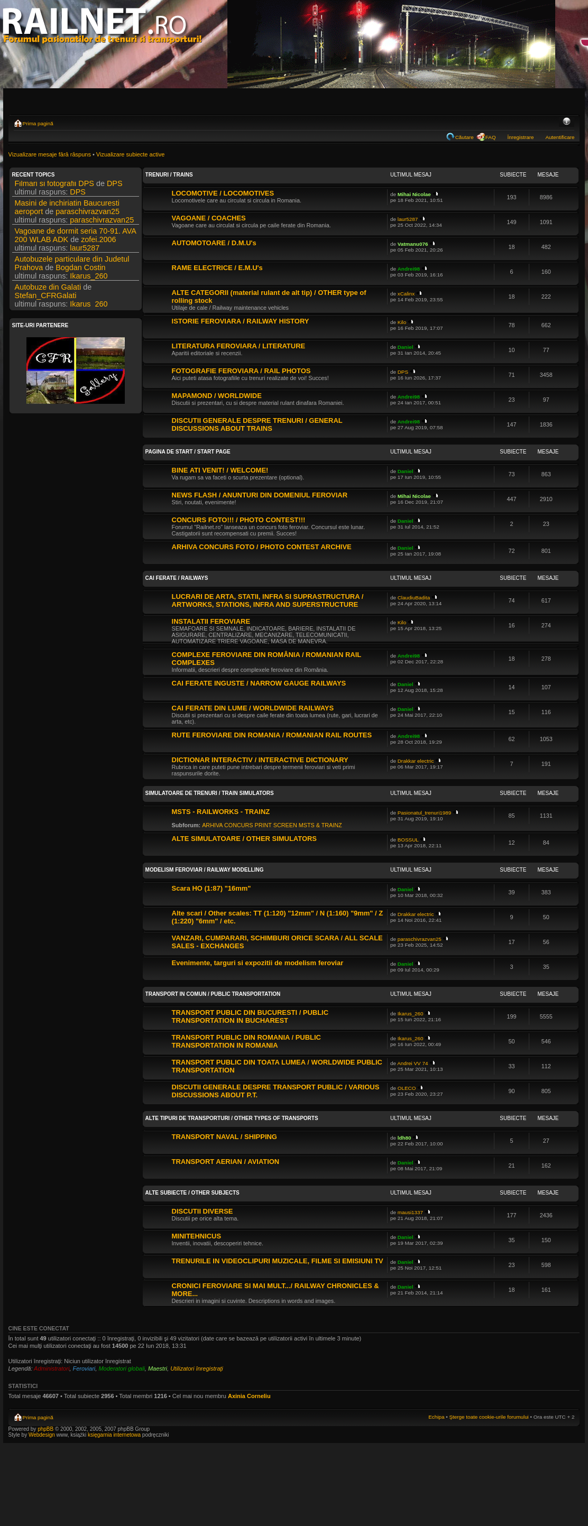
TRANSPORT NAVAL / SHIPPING (224, 1137)
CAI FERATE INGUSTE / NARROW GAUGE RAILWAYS (259, 683)
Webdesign (43, 1435)
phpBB (45, 1429)
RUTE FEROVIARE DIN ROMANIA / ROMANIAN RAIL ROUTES (272, 735)
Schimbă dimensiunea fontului (566, 122)
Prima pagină (38, 123)
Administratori (51, 1368)
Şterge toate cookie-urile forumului (488, 1417)
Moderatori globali (121, 1368)
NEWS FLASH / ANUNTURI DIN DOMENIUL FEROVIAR (259, 495)
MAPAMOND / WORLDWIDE (217, 396)
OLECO (407, 1088)
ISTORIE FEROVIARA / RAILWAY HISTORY (240, 321)
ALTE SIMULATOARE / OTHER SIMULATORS (244, 839)
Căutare (464, 137)
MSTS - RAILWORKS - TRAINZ (221, 812)
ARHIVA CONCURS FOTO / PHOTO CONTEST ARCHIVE (262, 547)
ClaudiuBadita (414, 597)
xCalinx (406, 294)
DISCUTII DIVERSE (202, 1211)
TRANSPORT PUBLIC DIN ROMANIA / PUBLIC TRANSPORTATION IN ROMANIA (246, 1041)
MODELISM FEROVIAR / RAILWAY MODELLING (204, 870)
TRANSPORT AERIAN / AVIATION (226, 1162)
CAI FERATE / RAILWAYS (176, 578)
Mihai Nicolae (414, 194)
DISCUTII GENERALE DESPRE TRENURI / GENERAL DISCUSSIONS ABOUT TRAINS (257, 424)
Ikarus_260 (88, 278)
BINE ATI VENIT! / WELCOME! (220, 470)
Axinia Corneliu (249, 1396)
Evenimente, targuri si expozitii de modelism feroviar (258, 963)
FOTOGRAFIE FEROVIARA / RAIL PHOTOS (241, 371)
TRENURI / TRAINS (169, 175)
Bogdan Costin (80, 270)
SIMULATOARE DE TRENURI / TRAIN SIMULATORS (209, 793)
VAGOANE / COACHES (209, 218)
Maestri (157, 1368)
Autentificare (560, 137)
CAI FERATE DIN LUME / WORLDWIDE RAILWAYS (253, 708)
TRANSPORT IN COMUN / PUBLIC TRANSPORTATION (213, 994)
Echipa (436, 1417)
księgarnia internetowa (114, 1435)
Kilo (402, 322)
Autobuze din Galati (48, 289)
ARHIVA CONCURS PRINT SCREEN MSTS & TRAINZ (272, 825)
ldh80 (404, 1138)
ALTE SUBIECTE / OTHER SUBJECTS (192, 1193)
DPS (115, 186)
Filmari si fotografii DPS (54, 186)
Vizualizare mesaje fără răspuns (49, 154)
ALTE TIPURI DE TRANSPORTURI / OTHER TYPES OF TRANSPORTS (231, 1118)
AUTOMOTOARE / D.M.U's (214, 243)
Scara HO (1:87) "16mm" (211, 888)
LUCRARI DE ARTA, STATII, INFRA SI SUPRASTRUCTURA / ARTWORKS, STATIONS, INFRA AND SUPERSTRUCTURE (268, 600)
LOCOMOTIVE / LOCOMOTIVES (223, 193)
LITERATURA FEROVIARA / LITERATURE (239, 346)
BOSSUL (408, 840)
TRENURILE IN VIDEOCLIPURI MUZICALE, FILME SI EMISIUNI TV (277, 1261)
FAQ (490, 137)
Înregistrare (521, 137)
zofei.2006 (98, 242)
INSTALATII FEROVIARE (211, 621)
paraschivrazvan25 (88, 214)
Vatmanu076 (413, 244)
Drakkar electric (416, 761)
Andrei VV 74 (412, 1063)
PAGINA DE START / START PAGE (188, 452)
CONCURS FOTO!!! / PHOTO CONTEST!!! (239, 520)
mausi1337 (410, 1212)
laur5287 (84, 250)
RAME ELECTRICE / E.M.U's (217, 268)
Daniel (406, 347)
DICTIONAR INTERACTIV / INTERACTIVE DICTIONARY (260, 760)
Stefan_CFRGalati (46, 298)
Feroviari (83, 1368)
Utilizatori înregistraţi (196, 1368)
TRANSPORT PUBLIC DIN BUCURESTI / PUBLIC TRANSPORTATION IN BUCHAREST (250, 1016)
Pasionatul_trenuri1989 (425, 813)
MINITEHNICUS (197, 1236)
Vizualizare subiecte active (130, 154)
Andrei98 (409, 269)
